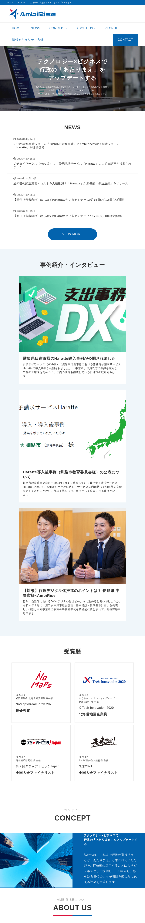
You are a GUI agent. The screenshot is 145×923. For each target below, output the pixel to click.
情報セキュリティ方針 (28, 39)
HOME (17, 28)
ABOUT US (84, 28)
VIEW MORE (72, 234)
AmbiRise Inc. (66, 914)
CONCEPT (57, 28)
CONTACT (125, 39)
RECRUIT (111, 28)
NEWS (35, 28)
